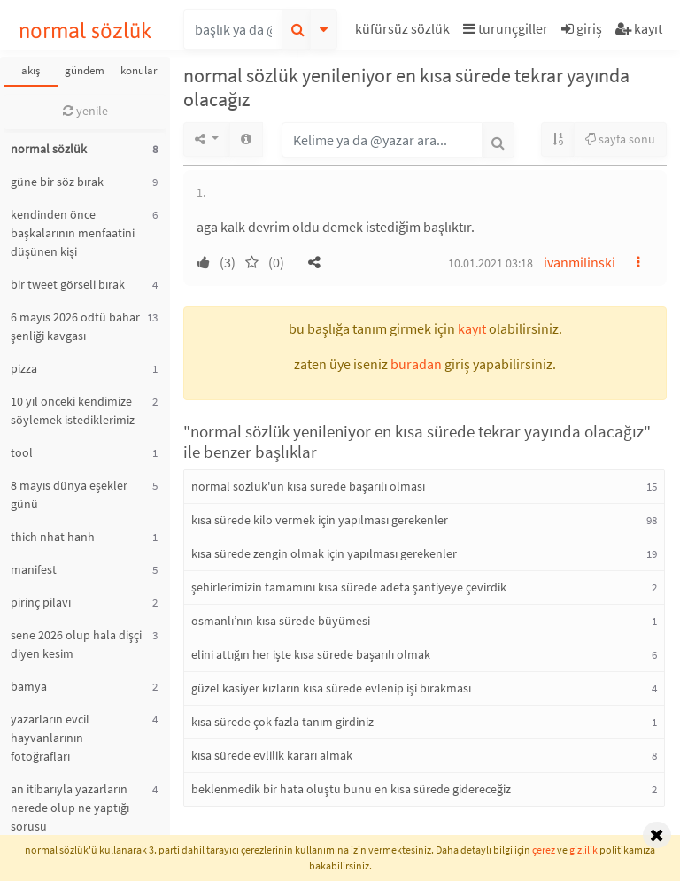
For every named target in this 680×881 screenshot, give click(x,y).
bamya (29, 686)
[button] (404, 31)
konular (139, 70)
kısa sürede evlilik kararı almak (271, 755)
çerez (543, 849)
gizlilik (583, 849)
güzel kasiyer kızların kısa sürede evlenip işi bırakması (331, 688)
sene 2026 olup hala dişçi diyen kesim (76, 644)
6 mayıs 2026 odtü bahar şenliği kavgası (75, 326)
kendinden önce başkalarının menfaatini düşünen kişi (73, 232)
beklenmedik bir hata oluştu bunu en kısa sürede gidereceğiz (351, 789)
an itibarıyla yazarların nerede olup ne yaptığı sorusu (70, 807)
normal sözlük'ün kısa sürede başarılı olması (308, 486)
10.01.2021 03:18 (490, 263)
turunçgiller (505, 28)
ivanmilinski (579, 262)
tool (22, 452)
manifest (34, 569)
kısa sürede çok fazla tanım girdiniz (282, 722)
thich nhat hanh (53, 537)
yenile (85, 111)
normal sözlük (85, 31)
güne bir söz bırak (57, 181)
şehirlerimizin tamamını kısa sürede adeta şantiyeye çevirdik (348, 587)
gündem (84, 70)
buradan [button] (416, 364)
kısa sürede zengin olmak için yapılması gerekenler (324, 553)
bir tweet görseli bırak (68, 284)
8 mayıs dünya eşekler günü (69, 494)
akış (30, 70)
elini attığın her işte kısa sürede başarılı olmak (310, 654)
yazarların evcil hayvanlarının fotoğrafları (50, 737)
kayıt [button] (472, 328)
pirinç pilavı (41, 602)
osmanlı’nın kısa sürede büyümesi (280, 621)
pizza (24, 368)
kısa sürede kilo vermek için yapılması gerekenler (319, 520)
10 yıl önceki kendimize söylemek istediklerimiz (73, 410)
